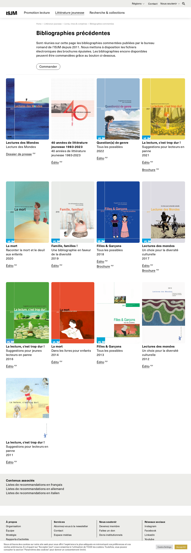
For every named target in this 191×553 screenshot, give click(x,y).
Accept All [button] (180, 547)
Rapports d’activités (17, 539)
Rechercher (183, 3)
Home (39, 23)
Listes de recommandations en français (34, 484)
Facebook (150, 530)
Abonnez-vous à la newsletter (71, 526)
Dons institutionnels (110, 534)
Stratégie (11, 534)
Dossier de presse (19, 154)
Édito (55, 162)
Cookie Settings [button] (164, 547)
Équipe (10, 530)
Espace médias (62, 534)
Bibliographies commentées (102, 23)
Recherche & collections (107, 12)
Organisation (13, 526)
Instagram (150, 526)
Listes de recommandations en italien (33, 493)
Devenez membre (109, 526)
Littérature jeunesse (69, 12)
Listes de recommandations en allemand (35, 489)
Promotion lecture (37, 12)
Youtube (149, 539)
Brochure (148, 169)
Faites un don (107, 530)
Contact (152, 3)
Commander (48, 66)
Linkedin (150, 534)
